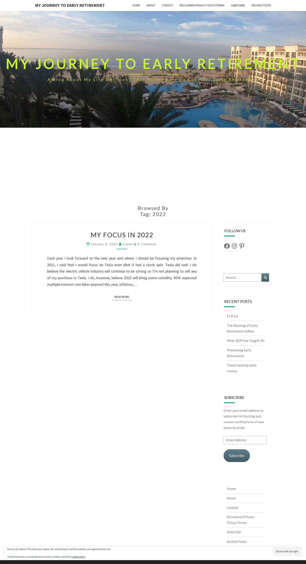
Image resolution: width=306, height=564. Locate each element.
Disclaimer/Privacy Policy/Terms (202, 5)
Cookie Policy (78, 556)
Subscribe (238, 5)
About (150, 5)
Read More (123, 296)
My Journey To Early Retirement (70, 5)
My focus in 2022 (122, 235)
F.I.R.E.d (232, 316)
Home (136, 5)
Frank (127, 244)
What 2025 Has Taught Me (246, 340)
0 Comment (147, 244)
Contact (167, 5)
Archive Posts (261, 5)
